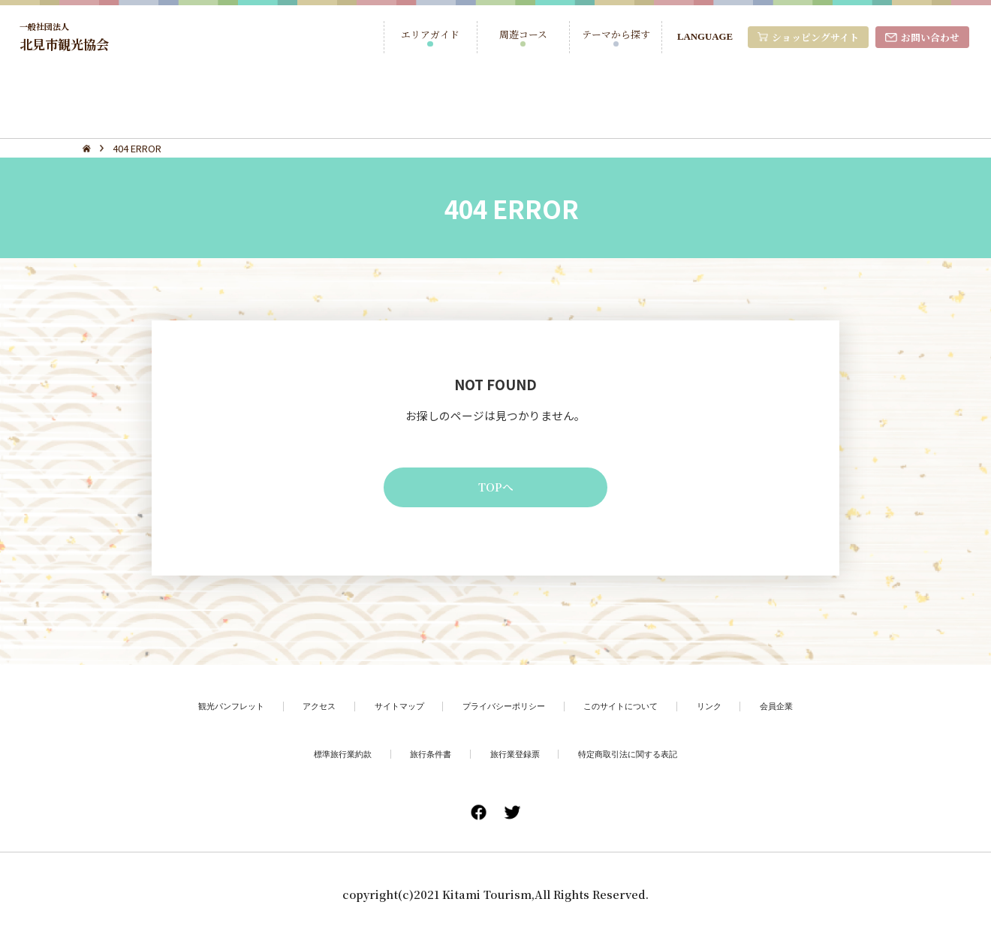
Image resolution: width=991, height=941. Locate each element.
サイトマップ (389, 710)
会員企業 (806, 710)
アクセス (301, 710)
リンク (734, 710)
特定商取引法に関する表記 (641, 758)
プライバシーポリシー (505, 710)
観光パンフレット (204, 710)
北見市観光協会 (69, 36)
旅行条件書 (422, 758)
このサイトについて (636, 710)
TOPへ (496, 489)
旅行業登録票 (515, 758)
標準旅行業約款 (325, 758)
